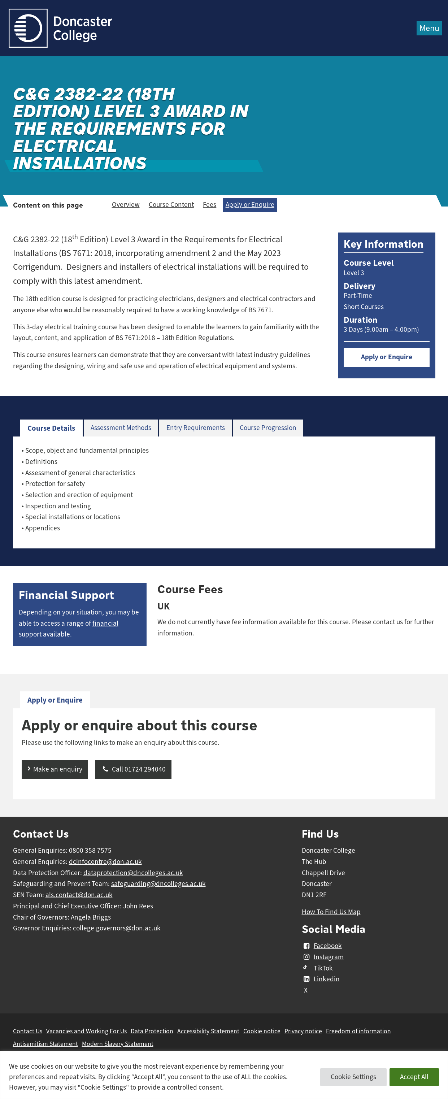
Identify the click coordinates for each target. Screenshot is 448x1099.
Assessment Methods (121, 427)
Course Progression (268, 427)
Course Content (171, 204)
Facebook (322, 946)
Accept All (414, 1077)
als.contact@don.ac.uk (79, 895)
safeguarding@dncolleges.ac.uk (158, 883)
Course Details (51, 428)
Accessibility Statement (208, 1031)
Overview (126, 204)
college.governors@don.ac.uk (117, 928)
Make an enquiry (57, 769)
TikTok (317, 968)
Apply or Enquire (250, 204)
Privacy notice (303, 1031)
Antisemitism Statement (45, 1044)
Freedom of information (358, 1031)
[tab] (51, 428)
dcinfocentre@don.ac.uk (105, 861)
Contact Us (27, 1031)
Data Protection (152, 1031)
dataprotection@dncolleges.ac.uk (133, 873)
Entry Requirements (195, 427)
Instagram (323, 957)
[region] (224, 1075)
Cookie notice (261, 1031)
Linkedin (321, 979)
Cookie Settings (353, 1077)
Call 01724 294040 (133, 769)
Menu (429, 28)
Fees (209, 204)
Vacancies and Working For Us (86, 1031)
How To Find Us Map (331, 912)
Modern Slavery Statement (117, 1044)
